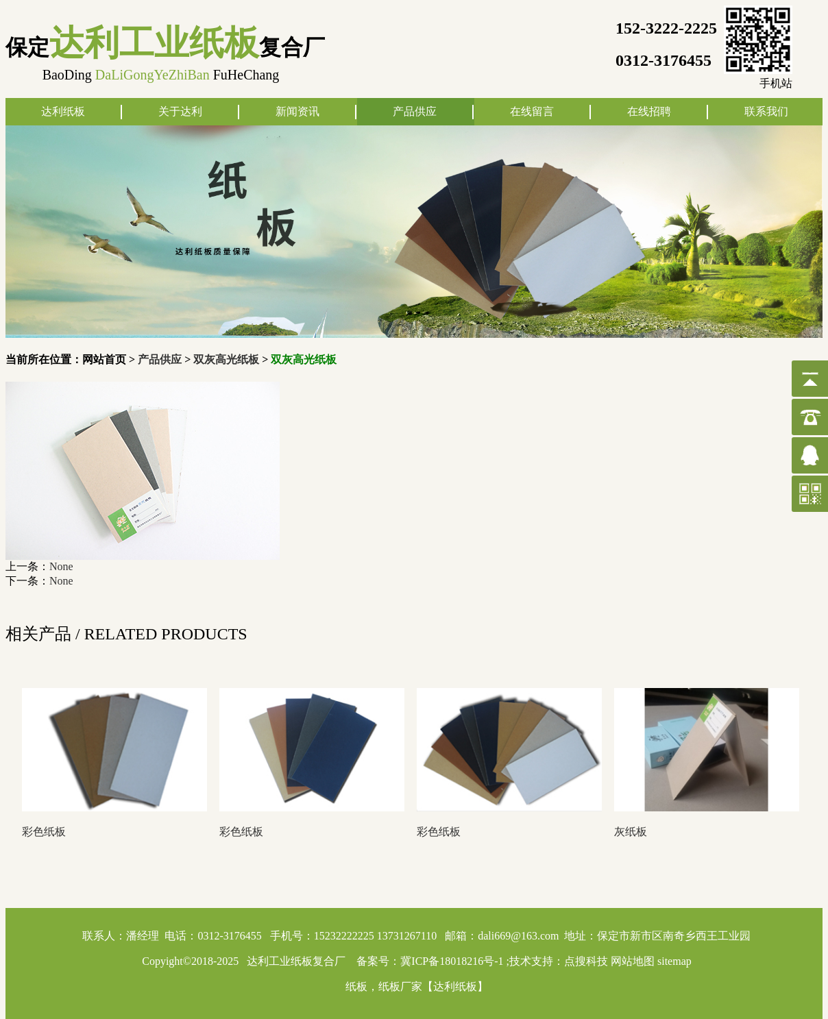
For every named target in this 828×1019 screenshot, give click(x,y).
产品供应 (415, 111)
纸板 (356, 986)
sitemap (674, 961)
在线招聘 (649, 111)
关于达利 (180, 111)
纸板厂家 (400, 986)
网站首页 (104, 359)
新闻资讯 (297, 111)
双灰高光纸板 (226, 359)
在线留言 (532, 111)
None (61, 566)
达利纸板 (63, 111)
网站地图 (633, 961)
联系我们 (766, 111)
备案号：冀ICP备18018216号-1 (429, 961)
